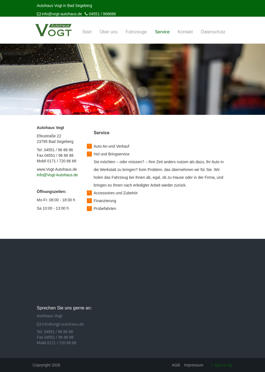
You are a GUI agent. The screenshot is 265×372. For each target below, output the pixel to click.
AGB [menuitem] (176, 365)
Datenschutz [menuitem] (213, 31)
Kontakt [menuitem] (185, 31)
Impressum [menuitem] (193, 365)
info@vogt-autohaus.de (59, 14)
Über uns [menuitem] (109, 31)
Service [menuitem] (162, 31)
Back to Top (223, 365)
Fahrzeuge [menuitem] (136, 31)
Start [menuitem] (87, 31)
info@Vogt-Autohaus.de (57, 175)
